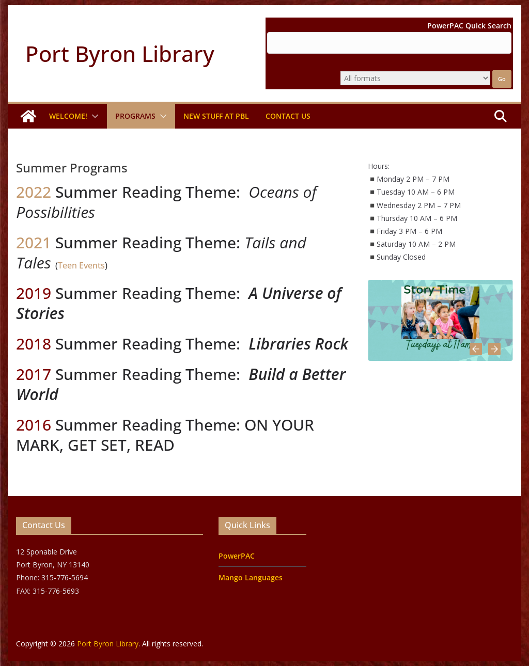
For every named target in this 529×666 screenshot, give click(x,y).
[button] (93, 116)
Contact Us (288, 116)
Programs (135, 116)
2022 (35, 191)
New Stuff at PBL (216, 116)
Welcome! (68, 116)
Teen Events (81, 265)
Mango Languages (251, 577)
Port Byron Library (119, 53)
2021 (33, 242)
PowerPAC (237, 556)
